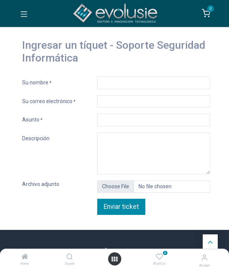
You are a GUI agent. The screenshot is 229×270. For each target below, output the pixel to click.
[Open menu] (114, 259)
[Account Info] (204, 257)
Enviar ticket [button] (121, 206)
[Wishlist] (159, 256)
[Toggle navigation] (24, 13)
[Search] (69, 257)
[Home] (24, 257)
